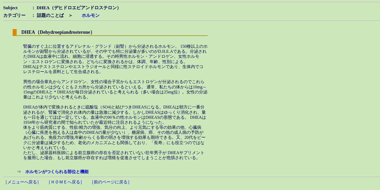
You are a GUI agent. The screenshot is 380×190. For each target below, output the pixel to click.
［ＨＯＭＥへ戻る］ (65, 182)
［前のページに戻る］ (111, 182)
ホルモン (91, 15)
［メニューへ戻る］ (22, 182)
